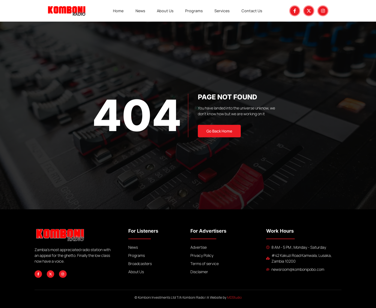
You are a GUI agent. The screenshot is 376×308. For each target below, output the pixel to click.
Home (118, 10)
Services (222, 10)
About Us (165, 10)
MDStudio (234, 297)
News (140, 10)
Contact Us (252, 10)
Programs (194, 10)
